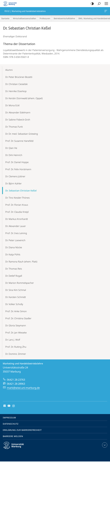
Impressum (9, 417)
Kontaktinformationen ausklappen (104, 445)
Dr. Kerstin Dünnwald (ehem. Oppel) (24, 98)
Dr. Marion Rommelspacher (19, 282)
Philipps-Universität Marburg (15, 447)
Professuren (45, 18)
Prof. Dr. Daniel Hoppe (17, 162)
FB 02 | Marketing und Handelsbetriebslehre (106, 11)
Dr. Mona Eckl (12, 105)
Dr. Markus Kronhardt (16, 218)
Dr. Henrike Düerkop (16, 91)
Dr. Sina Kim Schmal (15, 289)
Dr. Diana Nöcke (13, 247)
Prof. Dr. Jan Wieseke (16, 332)
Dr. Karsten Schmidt (15, 297)
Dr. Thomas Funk (14, 126)
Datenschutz (10, 423)
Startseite (5, 18)
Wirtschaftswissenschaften (24, 18)
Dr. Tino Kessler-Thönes (17, 197)
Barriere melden (13, 436)
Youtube (8, 406)
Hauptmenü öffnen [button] (106, 3)
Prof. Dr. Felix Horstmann (18, 169)
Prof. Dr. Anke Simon (16, 311)
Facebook (4, 406)
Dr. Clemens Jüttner (15, 176)
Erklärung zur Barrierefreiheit (22, 430)
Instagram (13, 406)
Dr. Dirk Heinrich (13, 155)
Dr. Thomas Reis (13, 268)
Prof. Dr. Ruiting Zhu (15, 346)
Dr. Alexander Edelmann (17, 112)
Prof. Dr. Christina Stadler (18, 318)
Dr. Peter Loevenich (15, 240)
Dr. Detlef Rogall (13, 275)
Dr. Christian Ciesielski (16, 84)
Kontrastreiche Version (91, 4)
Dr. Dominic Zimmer (15, 353)
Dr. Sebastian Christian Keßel (21, 190)
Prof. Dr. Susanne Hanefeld (19, 140)
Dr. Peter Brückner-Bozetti (18, 76)
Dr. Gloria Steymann (15, 325)
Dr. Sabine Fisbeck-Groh (17, 119)
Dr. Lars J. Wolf (12, 339)
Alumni (9, 69)
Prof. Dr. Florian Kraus (16, 204)
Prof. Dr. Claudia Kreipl (17, 211)
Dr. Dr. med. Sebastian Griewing (21, 133)
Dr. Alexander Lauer (15, 226)
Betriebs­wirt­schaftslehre (64, 18)
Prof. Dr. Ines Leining (16, 233)
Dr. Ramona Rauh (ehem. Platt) (21, 261)
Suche (98, 4)
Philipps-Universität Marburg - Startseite (11, 3)
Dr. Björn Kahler (13, 183)
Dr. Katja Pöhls (12, 254)
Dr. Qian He (11, 147)
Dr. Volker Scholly (14, 304)
